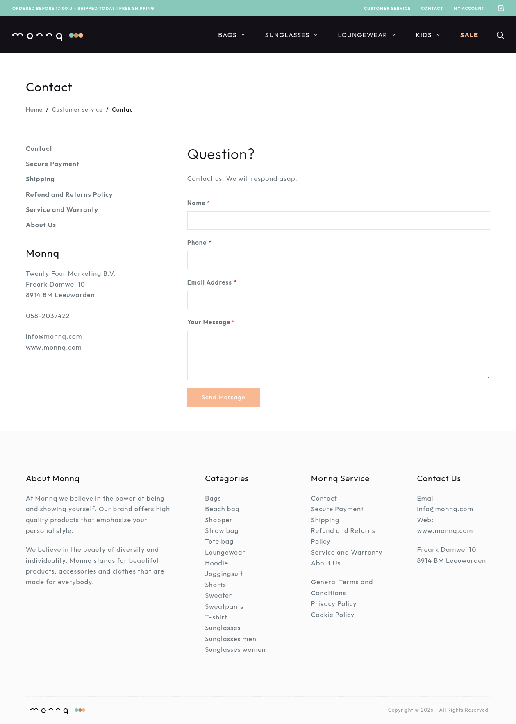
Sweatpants (224, 606)
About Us (326, 563)
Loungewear (368, 35)
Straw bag (222, 530)
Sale (469, 35)
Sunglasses (293, 35)
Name (199, 203)
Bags (233, 35)
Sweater (218, 595)
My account (469, 8)
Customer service (387, 8)
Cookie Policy (333, 614)
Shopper (219, 520)
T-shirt (216, 617)
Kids (429, 35)
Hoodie (216, 563)
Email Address (212, 282)
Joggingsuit (224, 573)
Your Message (211, 322)
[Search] (500, 35)
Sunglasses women (235, 649)
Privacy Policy (334, 603)
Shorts (215, 585)
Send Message (223, 397)
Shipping (325, 520)
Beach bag (222, 509)
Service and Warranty (346, 552)
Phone (199, 242)
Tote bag (219, 541)
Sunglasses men (230, 639)
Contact (432, 8)
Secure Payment (337, 509)
